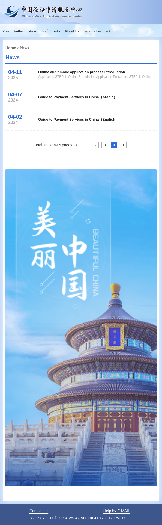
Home (10, 48)
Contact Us (38, 511)
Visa (5, 31)
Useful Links (50, 31)
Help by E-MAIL (116, 511)
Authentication (24, 31)
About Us (72, 31)
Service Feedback (97, 31)
